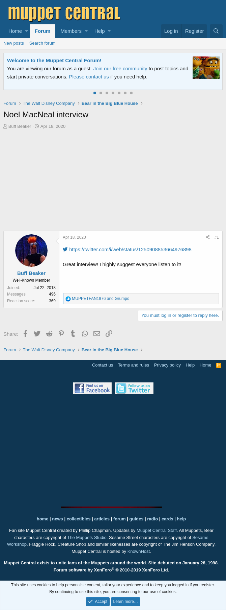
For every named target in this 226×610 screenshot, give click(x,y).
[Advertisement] (114, 181)
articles (102, 518)
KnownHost (139, 551)
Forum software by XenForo (111, 569)
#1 (217, 237)
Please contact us (89, 76)
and (100, 298)
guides (137, 518)
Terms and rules (133, 365)
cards (167, 518)
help (181, 518)
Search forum (42, 43)
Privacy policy (167, 365)
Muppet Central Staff (157, 530)
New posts (13, 43)
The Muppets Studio (86, 537)
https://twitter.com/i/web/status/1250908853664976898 (127, 249)
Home (15, 31)
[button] (26, 31)
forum (119, 518)
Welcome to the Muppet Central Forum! (54, 60)
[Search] (216, 31)
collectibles (79, 518)
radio (152, 518)
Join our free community (120, 68)
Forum (43, 31)
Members (71, 31)
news (57, 518)
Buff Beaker (19, 126)
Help (99, 31)
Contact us (102, 365)
